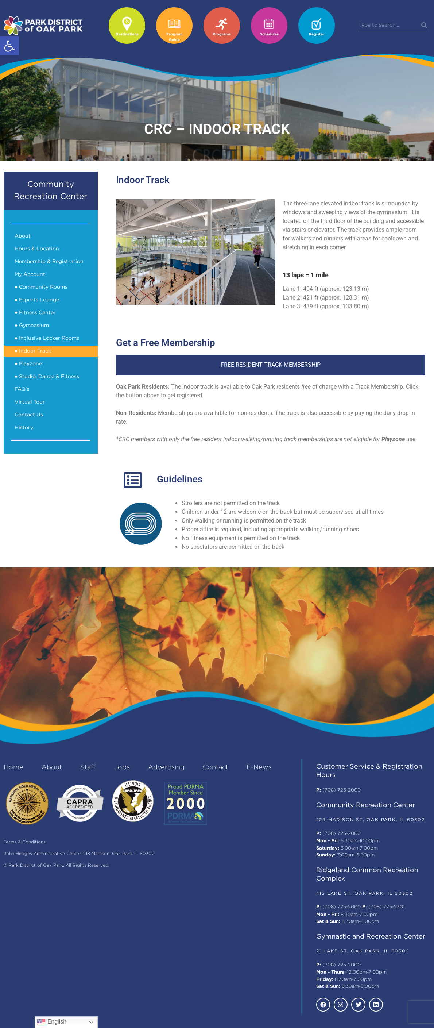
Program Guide (174, 37)
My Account (30, 274)
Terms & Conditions (25, 842)
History (24, 428)
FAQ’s (22, 389)
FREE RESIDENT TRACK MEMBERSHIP (271, 364)
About (23, 236)
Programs (222, 34)
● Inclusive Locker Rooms (47, 338)
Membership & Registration (49, 261)
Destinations (127, 34)
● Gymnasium (32, 325)
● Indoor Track (33, 351)
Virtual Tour (30, 402)
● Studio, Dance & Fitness (47, 376)
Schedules (269, 34)
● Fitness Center (35, 313)
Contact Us (29, 415)
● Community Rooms (41, 287)
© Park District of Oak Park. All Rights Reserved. (56, 865)
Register (316, 34)
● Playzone (28, 364)
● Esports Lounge (37, 300)
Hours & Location (37, 249)
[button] (9, 45)
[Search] (424, 25)
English (51, 1022)
